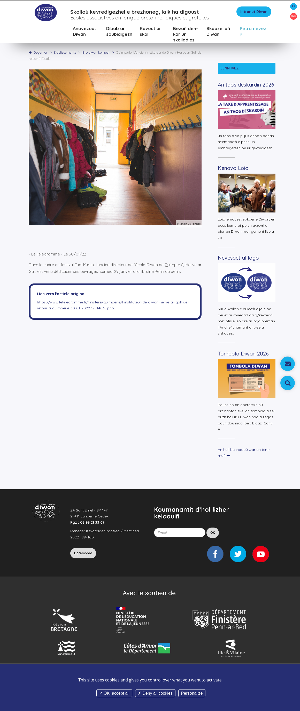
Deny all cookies (155, 693)
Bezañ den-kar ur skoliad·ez (185, 35)
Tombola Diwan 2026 (243, 355)
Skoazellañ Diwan (218, 32)
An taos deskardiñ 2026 (246, 86)
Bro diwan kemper (96, 54)
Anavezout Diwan (84, 32)
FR (293, 6)
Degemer (41, 54)
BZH (293, 16)
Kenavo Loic (233, 169)
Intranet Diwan (253, 13)
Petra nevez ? (253, 32)
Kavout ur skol (150, 32)
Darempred (83, 554)
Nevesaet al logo (238, 259)
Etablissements (65, 54)
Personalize (192, 693)
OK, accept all (114, 693)
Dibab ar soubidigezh (119, 32)
